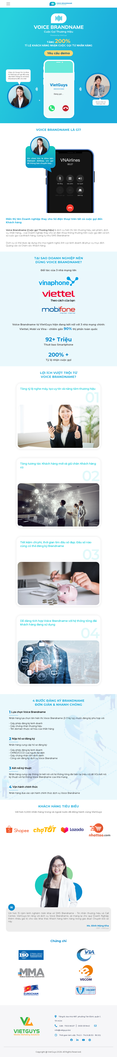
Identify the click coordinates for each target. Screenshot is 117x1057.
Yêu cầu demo (58, 53)
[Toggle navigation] (8, 4)
